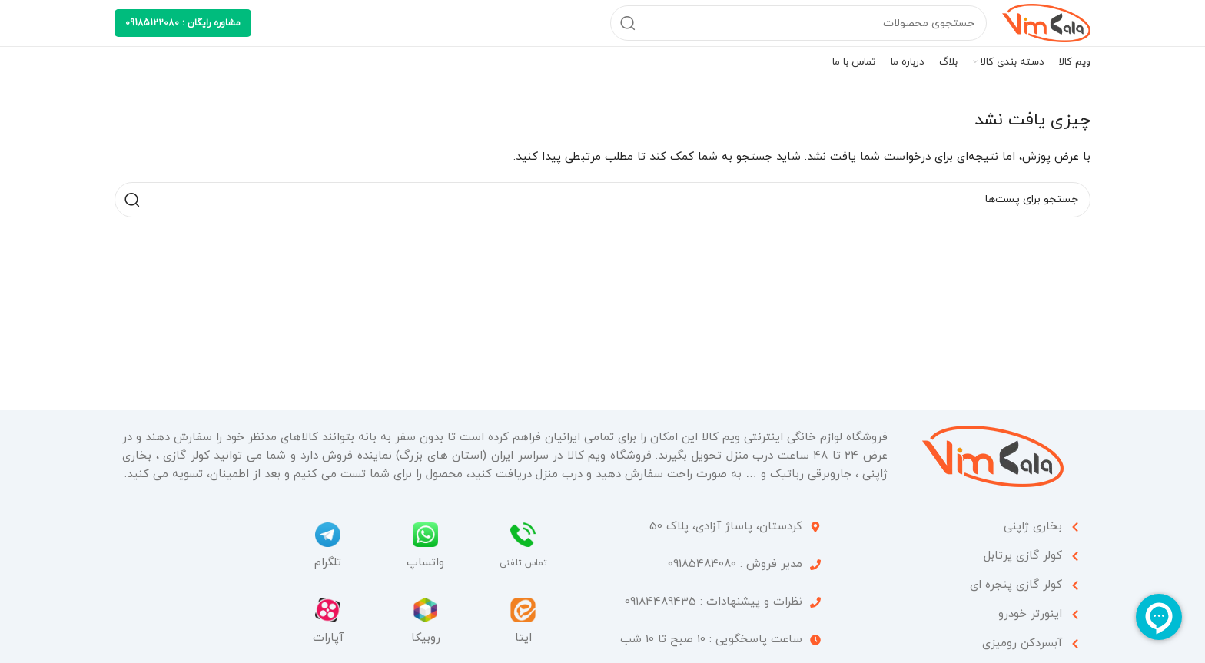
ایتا (523, 638)
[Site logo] (1046, 22)
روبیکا (425, 638)
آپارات (328, 638)
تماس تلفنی (523, 563)
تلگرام (327, 563)
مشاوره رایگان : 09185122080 (183, 23)
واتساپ (425, 563)
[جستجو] (798, 23)
